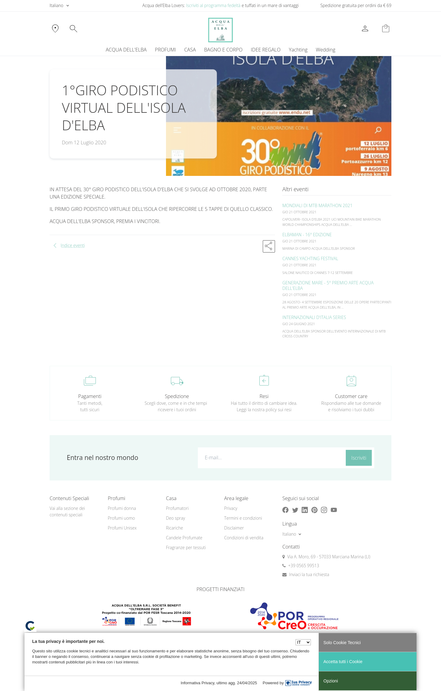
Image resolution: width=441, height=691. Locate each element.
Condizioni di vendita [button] (243, 538)
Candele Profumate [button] (184, 538)
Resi (264, 396)
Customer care (351, 396)
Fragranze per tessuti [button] (186, 547)
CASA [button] (190, 49)
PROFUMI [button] (165, 49)
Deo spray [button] (175, 518)
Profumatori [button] (177, 508)
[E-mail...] (270, 457)
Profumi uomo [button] (121, 518)
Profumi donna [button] (122, 508)
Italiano (56, 5)
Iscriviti (358, 457)
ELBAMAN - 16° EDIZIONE (307, 234)
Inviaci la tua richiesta (309, 574)
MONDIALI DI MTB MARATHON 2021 (317, 205)
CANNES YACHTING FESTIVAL (310, 258)
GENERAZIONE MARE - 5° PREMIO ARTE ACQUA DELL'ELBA (328, 285)
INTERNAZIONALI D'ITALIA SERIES (314, 317)
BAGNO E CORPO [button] (223, 49)
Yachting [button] (298, 49)
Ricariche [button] (174, 528)
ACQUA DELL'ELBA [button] (126, 49)
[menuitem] (298, 50)
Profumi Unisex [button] (122, 528)
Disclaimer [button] (234, 528)
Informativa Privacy (197, 683)
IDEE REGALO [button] (266, 49)
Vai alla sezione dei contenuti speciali (67, 511)
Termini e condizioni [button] (243, 518)
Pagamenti (89, 396)
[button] (269, 246)
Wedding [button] (325, 49)
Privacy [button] (230, 508)
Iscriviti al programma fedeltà (213, 5)
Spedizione (177, 396)
